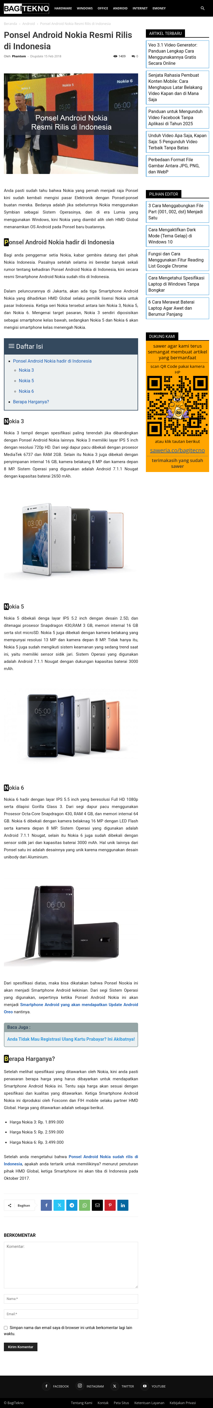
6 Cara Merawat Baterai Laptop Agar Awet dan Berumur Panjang (171, 308)
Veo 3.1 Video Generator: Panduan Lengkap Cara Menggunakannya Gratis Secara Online (172, 54)
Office (103, 8)
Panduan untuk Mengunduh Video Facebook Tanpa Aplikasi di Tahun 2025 (175, 117)
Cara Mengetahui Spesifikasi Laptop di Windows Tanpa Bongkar (176, 284)
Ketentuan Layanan (149, 1403)
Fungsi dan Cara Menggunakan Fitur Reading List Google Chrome (176, 260)
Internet (140, 8)
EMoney (159, 8)
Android (120, 8)
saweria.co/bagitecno (177, 450)
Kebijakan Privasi (183, 1403)
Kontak (103, 1403)
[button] (202, 8)
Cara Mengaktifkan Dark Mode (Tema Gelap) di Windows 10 (172, 236)
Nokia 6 (26, 391)
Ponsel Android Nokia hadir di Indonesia (52, 361)
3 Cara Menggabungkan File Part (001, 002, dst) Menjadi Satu (175, 211)
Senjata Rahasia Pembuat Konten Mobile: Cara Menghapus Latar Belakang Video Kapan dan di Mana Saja (175, 87)
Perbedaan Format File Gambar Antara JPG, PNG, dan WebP (173, 166)
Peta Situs (121, 1403)
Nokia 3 (26, 370)
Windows (85, 8)
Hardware (63, 8)
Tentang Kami (81, 1403)
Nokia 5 (26, 380)
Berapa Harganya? (31, 401)
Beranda (10, 23)
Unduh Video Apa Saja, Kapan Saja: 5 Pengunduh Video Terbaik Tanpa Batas (177, 141)
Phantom (19, 56)
